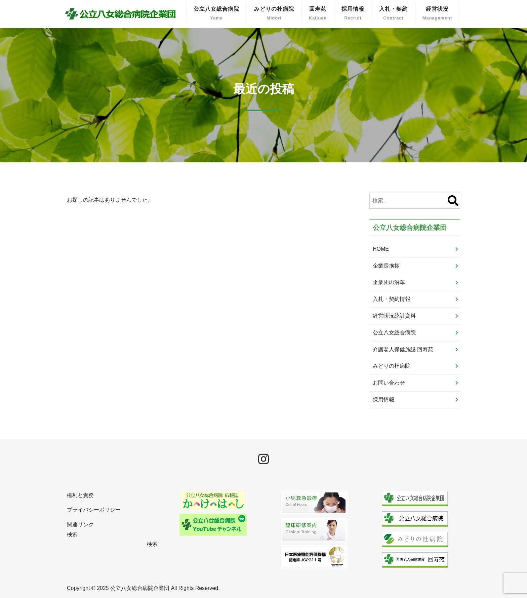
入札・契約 (393, 14)
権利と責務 (80, 495)
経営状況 (437, 14)
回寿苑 (318, 14)
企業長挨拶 (386, 266)
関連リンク (80, 524)
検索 (72, 534)
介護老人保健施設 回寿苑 (403, 349)
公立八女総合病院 (216, 14)
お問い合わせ (389, 383)
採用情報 (352, 14)
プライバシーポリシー (94, 510)
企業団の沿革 (389, 282)
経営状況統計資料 (394, 316)
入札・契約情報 (391, 299)
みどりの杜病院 (274, 14)
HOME (381, 249)
